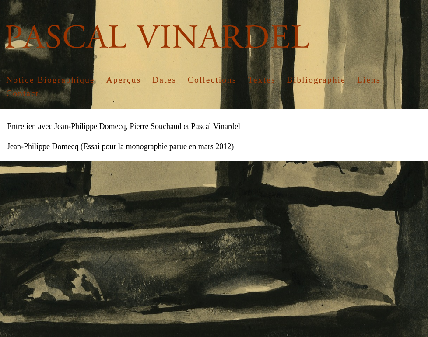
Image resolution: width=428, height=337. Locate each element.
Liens (369, 79)
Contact (22, 93)
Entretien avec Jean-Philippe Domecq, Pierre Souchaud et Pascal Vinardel (123, 126)
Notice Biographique (50, 79)
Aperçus (123, 79)
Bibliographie (316, 79)
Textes (261, 79)
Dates (164, 79)
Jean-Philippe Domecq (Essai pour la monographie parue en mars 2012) (120, 146)
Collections (212, 79)
